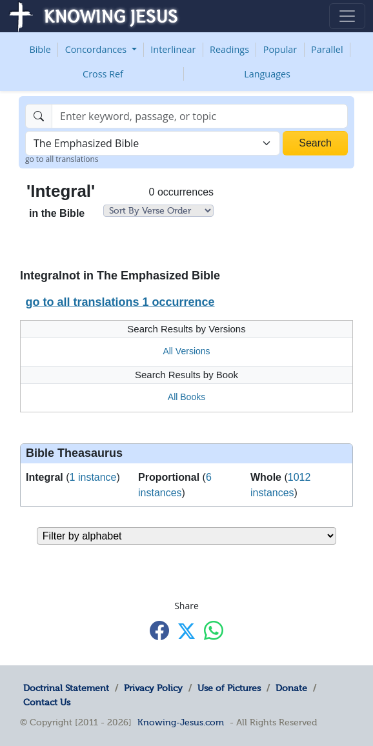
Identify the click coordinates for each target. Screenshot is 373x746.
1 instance (93, 477)
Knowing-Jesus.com (180, 722)
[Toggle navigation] (347, 16)
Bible (39, 49)
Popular (280, 49)
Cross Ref (103, 74)
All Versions (186, 351)
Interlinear (173, 49)
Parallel (327, 49)
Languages (267, 74)
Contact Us (46, 702)
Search (315, 142)
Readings (229, 49)
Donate (291, 688)
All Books (186, 397)
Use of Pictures (229, 688)
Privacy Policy (153, 688)
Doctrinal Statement (66, 688)
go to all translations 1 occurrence (119, 302)
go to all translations (62, 159)
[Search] (200, 116)
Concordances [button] (97, 49)
